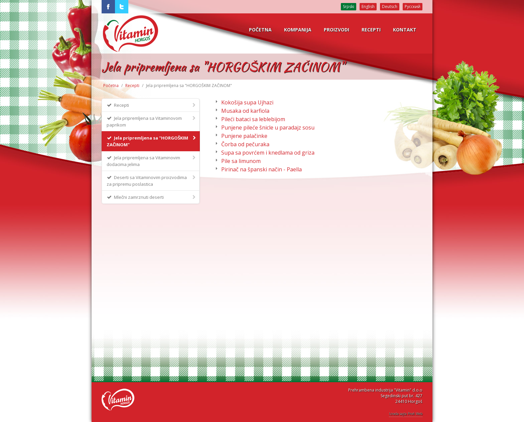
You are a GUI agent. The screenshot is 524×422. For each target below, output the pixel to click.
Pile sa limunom (241, 161)
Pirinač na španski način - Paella (261, 169)
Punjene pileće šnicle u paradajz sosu (267, 127)
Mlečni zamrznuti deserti (151, 197)
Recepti (132, 85)
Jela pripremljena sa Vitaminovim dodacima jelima (151, 160)
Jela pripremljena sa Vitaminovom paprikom (151, 121)
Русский (412, 6)
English (368, 6)
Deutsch (389, 6)
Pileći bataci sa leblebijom (253, 119)
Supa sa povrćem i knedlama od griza (267, 152)
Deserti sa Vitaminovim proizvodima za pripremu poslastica (151, 180)
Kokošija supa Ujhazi (247, 102)
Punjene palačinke (244, 136)
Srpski (348, 6)
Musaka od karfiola (245, 110)
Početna (111, 85)
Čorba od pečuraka (245, 144)
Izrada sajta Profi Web (405, 413)
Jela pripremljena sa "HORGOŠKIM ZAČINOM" (152, 141)
